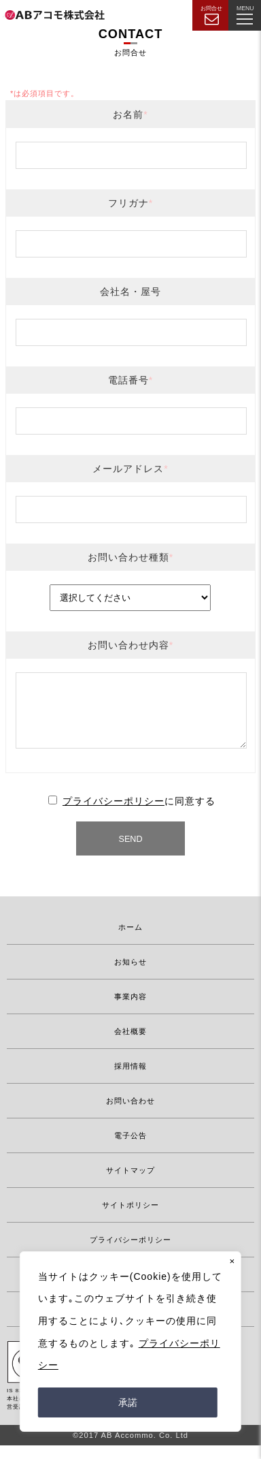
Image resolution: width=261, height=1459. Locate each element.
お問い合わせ (130, 1114)
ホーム (130, 941)
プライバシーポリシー (113, 814)
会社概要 (130, 1045)
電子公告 (130, 1149)
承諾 (127, 1402)
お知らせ (130, 975)
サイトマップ (130, 1184)
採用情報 (130, 1080)
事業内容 (130, 1010)
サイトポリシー (130, 1218)
